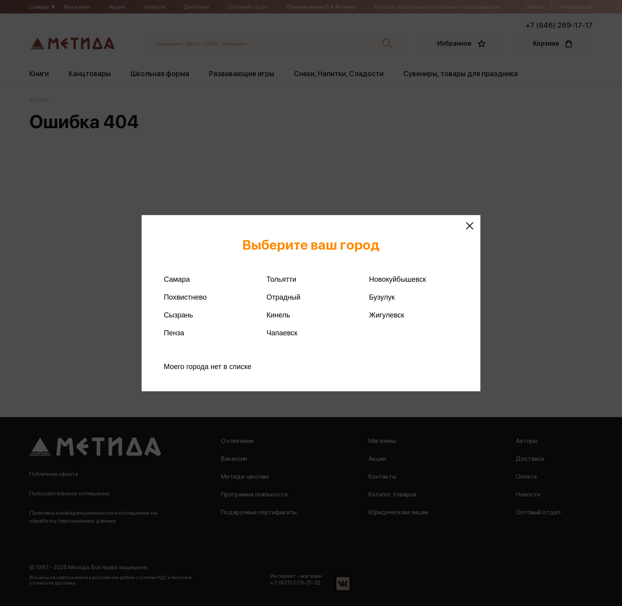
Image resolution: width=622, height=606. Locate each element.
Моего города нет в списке (207, 367)
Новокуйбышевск (397, 279)
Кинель (278, 315)
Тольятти (281, 279)
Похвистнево (185, 297)
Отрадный (284, 297)
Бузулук (381, 297)
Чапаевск (282, 333)
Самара (177, 279)
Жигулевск (386, 315)
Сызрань (178, 315)
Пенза (174, 333)
